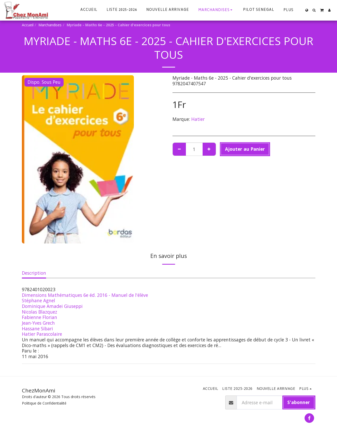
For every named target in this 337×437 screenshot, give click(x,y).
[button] (314, 10)
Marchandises (50, 24)
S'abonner (298, 402)
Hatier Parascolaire (42, 334)
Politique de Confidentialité (44, 403)
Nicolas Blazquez (39, 312)
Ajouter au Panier (245, 149)
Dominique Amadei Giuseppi (52, 306)
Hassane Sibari (37, 328)
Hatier (198, 119)
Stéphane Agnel (38, 300)
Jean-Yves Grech (38, 323)
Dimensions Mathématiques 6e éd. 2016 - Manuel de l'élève (85, 295)
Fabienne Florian (39, 317)
